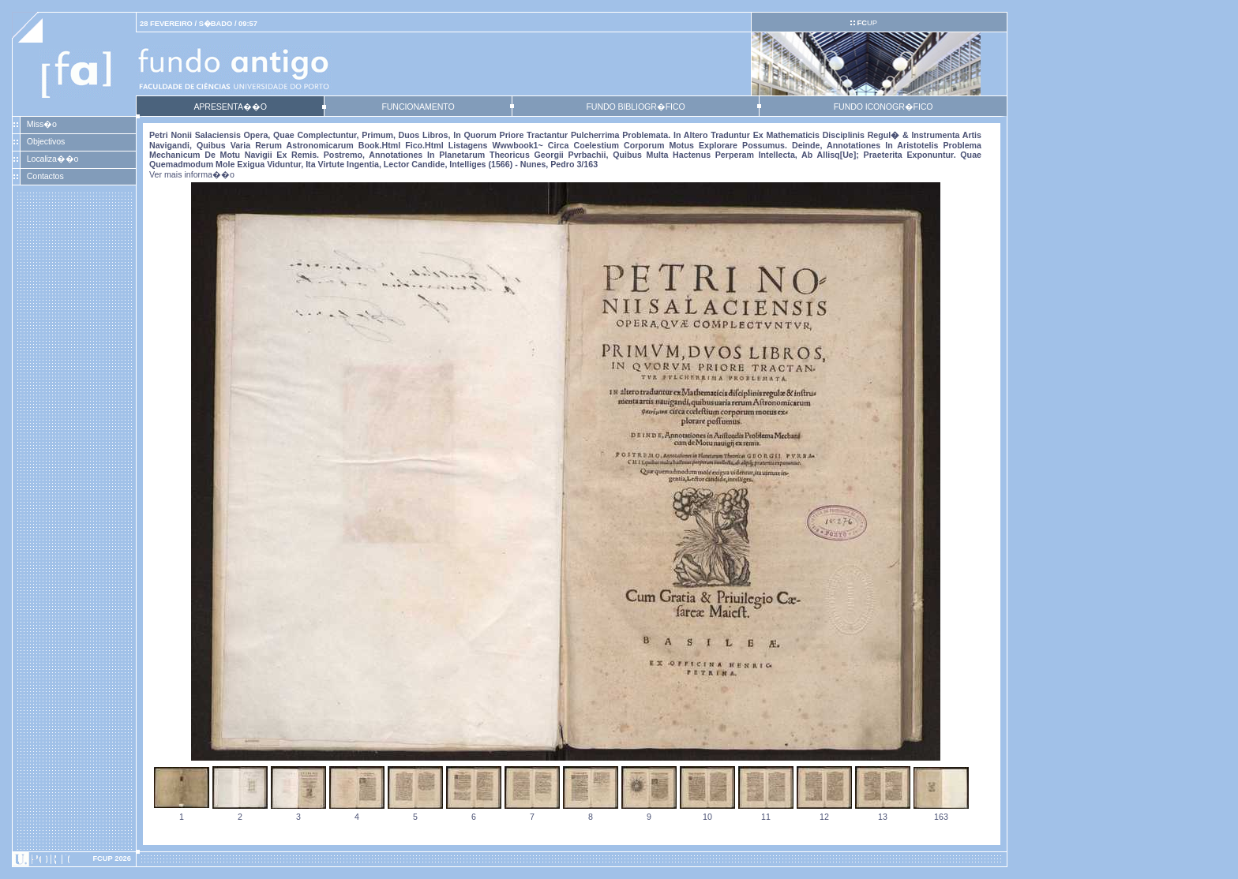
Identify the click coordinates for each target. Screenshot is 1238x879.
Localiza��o (53, 158)
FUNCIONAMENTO (417, 106)
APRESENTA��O (229, 106)
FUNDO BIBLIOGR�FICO (635, 106)
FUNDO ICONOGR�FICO (883, 106)
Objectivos (46, 141)
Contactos (45, 176)
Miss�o (42, 124)
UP (866, 23)
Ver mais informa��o (191, 174)
